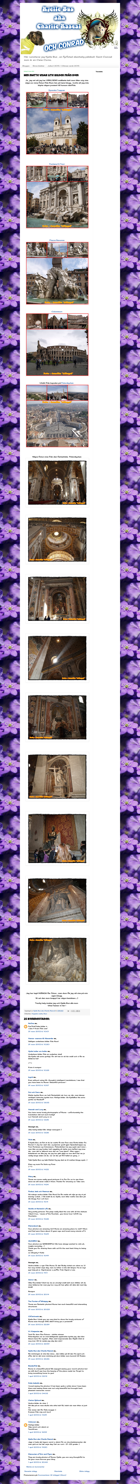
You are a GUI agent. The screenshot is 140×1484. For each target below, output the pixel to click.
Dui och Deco (34, 1092)
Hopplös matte (37, 1014)
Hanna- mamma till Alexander (40, 1038)
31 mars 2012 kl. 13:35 (38, 1120)
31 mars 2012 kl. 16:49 (38, 1256)
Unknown (32, 1422)
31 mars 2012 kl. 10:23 (38, 1070)
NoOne (31, 1023)
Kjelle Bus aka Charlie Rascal (40, 1351)
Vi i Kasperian (34, 1331)
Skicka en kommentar (35, 1467)
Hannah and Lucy (35, 1109)
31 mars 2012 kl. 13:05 (38, 1103)
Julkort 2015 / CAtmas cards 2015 (63, 66)
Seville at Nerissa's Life (38, 1209)
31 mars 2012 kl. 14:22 (38, 1169)
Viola (30, 1140)
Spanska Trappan (56, 90)
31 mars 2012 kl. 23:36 (38, 1359)
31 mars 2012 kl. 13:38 (38, 1133)
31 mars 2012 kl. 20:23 (39, 1309)
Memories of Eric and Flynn (40, 1454)
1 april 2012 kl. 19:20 (37, 1447)
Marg (30, 1176)
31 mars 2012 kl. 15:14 (38, 1202)
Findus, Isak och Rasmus (38, 1191)
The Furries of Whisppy (38, 1301)
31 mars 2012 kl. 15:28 (38, 1219)
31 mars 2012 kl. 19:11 (38, 1273)
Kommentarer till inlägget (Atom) (52, 1475)
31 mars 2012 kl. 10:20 (38, 1044)
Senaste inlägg (30, 1471)
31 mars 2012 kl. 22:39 (38, 1324)
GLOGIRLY (32, 1241)
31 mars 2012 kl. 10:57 (38, 1085)
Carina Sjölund (34, 1400)
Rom (45, 1014)
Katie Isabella (33, 1383)
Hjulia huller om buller (37, 1051)
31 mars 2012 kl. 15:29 (38, 1234)
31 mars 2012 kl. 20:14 (38, 1294)
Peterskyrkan (67, 383)
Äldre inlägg (84, 1471)
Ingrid (30, 1077)
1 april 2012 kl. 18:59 (37, 1432)
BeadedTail (32, 1366)
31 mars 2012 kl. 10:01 (38, 1031)
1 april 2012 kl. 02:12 (37, 1376)
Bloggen (25, 66)
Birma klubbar (38, 66)
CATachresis (33, 1316)
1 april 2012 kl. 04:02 (38, 1393)
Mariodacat (33, 1226)
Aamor (31, 1280)
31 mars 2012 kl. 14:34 (38, 1185)
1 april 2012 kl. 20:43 (38, 1462)
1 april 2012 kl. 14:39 (37, 1415)
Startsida (58, 1471)
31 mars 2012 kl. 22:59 (38, 1344)
